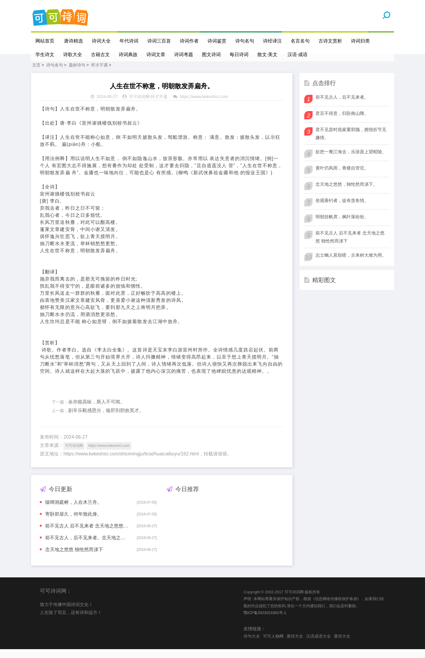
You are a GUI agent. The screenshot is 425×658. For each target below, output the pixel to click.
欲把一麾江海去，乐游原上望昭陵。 (351, 160)
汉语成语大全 (318, 645)
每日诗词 (239, 54)
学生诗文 (44, 54)
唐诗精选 (73, 40)
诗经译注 (272, 40)
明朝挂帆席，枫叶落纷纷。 (342, 225)
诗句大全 (251, 645)
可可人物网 (273, 645)
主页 (36, 73)
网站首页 (44, 40)
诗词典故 (128, 54)
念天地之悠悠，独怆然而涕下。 (346, 193)
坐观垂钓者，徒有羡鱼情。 (342, 209)
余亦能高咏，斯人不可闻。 (96, 410)
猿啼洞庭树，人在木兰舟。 (73, 511)
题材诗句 (77, 73)
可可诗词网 (139, 105)
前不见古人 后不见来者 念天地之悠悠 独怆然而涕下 (86, 534)
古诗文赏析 (330, 40)
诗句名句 (245, 40)
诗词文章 (155, 54)
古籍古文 (100, 54)
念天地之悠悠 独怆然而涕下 (74, 558)
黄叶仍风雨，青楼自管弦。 (342, 176)
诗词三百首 (159, 40)
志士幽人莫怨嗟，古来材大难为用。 (351, 263)
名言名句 (300, 40)
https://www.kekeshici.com (204, 105)
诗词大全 (101, 40)
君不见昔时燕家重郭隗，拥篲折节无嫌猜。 (351, 142)
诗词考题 (183, 54)
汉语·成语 (298, 54)
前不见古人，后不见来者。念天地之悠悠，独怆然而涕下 (86, 546)
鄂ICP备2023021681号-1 (264, 621)
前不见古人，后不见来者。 (342, 105)
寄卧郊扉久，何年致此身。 (73, 522)
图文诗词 (211, 54)
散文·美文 (267, 54)
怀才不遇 (99, 73)
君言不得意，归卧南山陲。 (342, 122)
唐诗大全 (295, 645)
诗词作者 (189, 40)
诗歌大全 (72, 54)
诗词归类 (360, 40)
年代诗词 (129, 40)
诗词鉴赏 (217, 40)
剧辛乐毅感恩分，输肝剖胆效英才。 (106, 419)
